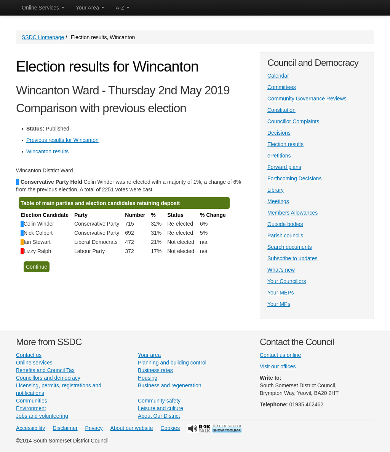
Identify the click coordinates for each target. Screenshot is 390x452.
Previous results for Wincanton (62, 140)
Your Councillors (286, 281)
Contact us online (280, 355)
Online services (34, 363)
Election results (285, 144)
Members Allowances (292, 213)
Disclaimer (65, 428)
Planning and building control (172, 363)
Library (275, 190)
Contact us (29, 355)
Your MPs (278, 304)
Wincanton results (47, 151)
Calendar (278, 76)
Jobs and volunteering (42, 416)
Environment (31, 408)
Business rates (155, 370)
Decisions (279, 133)
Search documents (289, 247)
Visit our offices (278, 366)
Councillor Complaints (293, 121)
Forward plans (284, 167)
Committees (281, 87)
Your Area (90, 8)
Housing (147, 378)
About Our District (159, 416)
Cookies (170, 428)
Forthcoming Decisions (294, 178)
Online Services (43, 8)
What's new (281, 270)
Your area (149, 355)
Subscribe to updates (292, 258)
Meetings (278, 201)
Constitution (281, 110)
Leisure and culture (160, 408)
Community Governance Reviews (307, 98)
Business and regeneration (169, 385)
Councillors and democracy (48, 378)
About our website (131, 428)
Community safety (159, 401)
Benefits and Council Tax (45, 370)
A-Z (122, 8)
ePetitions (279, 156)
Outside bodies (285, 224)
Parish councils (285, 235)
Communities (31, 401)
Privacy (94, 428)
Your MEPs (280, 293)
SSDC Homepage (43, 37)
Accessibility (30, 428)
